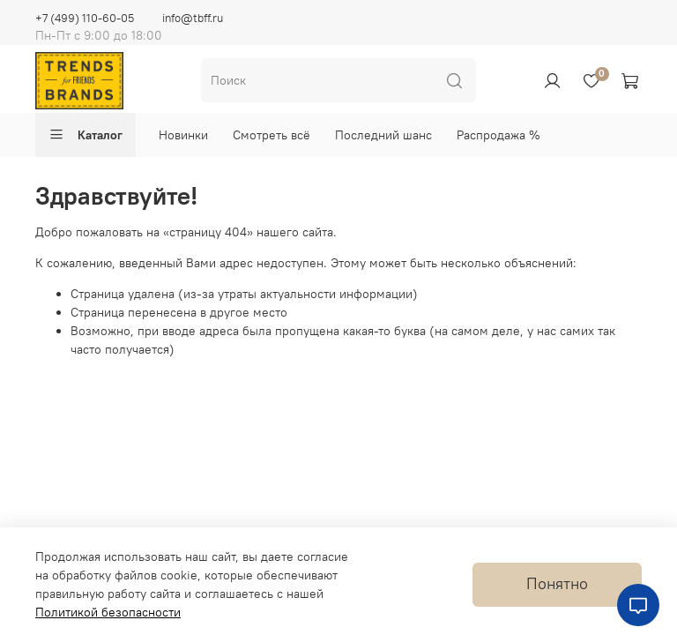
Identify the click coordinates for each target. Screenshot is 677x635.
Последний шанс (383, 135)
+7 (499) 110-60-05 (84, 18)
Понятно (557, 584)
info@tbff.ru (192, 18)
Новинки (183, 135)
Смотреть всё (271, 135)
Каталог (85, 135)
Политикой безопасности (108, 612)
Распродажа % (498, 135)
